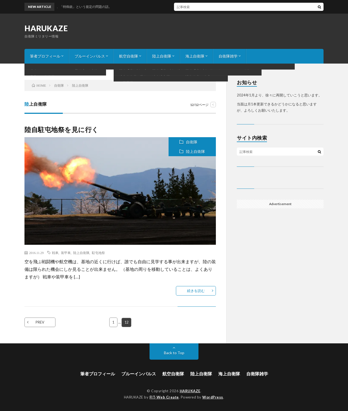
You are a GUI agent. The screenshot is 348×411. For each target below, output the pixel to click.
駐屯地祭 (98, 252)
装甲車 (66, 252)
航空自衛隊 (128, 56)
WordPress (212, 397)
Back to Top (174, 352)
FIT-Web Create (164, 397)
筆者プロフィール (45, 56)
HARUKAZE (46, 28)
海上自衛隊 (194, 56)
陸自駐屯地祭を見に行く (61, 129)
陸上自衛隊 (161, 56)
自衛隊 (191, 142)
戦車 (55, 252)
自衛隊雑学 (228, 56)
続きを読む (196, 290)
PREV (40, 322)
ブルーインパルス (89, 56)
